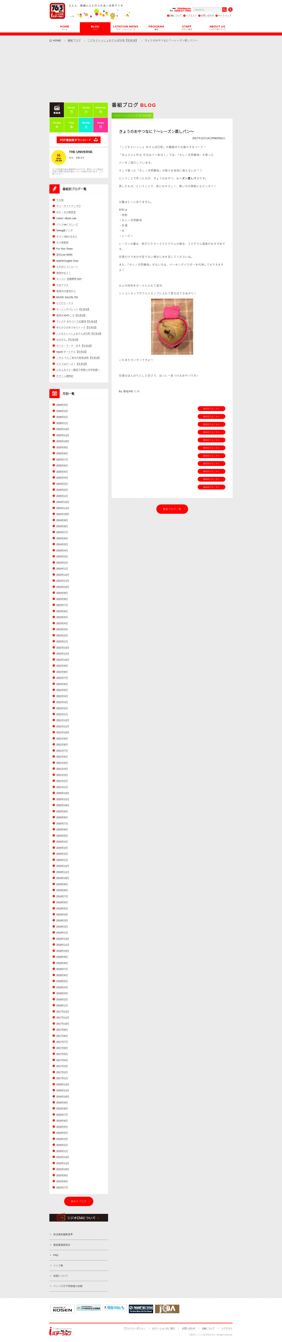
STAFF (186, 27)
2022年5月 (62, 690)
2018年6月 (62, 975)
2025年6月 (62, 465)
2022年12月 (62, 647)
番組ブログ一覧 (172, 509)
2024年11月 (62, 508)
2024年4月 (62, 550)
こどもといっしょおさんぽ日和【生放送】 (113, 40)
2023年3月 (62, 629)
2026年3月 (62, 411)
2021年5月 (62, 762)
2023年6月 (62, 611)
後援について (60, 1275)
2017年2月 (62, 1072)
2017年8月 (62, 1035)
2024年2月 (62, 562)
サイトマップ (224, 15)
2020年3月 (62, 847)
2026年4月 (62, 404)
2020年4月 (62, 841)
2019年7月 (62, 896)
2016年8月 (62, 1108)
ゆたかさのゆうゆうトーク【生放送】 (77, 327)
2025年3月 (62, 483)
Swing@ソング (64, 230)
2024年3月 (62, 556)
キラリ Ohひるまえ (66, 236)
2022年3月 (62, 702)
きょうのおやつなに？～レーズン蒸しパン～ (156, 132)
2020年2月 (62, 853)
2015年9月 (62, 1175)
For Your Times (64, 248)
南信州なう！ (63, 273)
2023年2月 (62, 635)
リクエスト (191, 15)
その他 (60, 200)
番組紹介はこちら (211, 409)
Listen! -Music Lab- (66, 218)
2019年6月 (62, 902)
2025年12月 (62, 429)
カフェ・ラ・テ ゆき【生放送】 (74, 345)
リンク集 (58, 1265)
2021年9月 (62, 738)
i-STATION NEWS (125, 27)
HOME (64, 27)
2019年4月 (62, 914)
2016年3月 (62, 1139)
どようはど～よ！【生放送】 (72, 363)
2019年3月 (62, 920)
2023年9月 (62, 592)
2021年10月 (62, 732)
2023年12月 (62, 574)
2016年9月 (62, 1102)
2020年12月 (62, 793)
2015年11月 (62, 1163)
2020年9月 (62, 811)
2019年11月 (62, 872)
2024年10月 (62, 514)
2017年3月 (62, 1066)
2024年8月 (62, 526)
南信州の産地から (66, 291)
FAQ (55, 1255)
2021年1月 (62, 787)
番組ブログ (74, 40)
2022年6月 (62, 684)
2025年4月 (62, 477)
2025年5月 (62, 471)
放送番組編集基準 (63, 1234)
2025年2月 (62, 489)
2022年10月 (62, 659)
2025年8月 (62, 453)
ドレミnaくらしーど (67, 224)
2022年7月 (62, 677)
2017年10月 (62, 1023)
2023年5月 (62, 617)
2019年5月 (62, 908)
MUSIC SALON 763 (67, 297)
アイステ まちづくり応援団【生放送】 (77, 321)
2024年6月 (62, 538)
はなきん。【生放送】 (67, 339)
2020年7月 (62, 823)
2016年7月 (62, 1114)
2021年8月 (62, 744)
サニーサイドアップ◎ (68, 206)
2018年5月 (62, 981)
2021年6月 (62, 756)
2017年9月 (62, 1029)
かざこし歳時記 (64, 376)
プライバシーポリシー (134, 1328)
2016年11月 (62, 1090)
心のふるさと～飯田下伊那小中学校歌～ (78, 369)
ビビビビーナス (64, 303)
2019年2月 (62, 926)
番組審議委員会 (61, 1244)
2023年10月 (62, 586)
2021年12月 (62, 720)
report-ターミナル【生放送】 (72, 351)
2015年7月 (62, 1187)
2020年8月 (62, 817)
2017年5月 (62, 1054)
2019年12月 (62, 865)
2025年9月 (62, 447)
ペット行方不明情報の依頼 (67, 1286)
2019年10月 (62, 878)
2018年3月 (62, 993)
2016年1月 (62, 1151)
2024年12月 (62, 501)
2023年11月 (62, 580)
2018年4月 (62, 987)
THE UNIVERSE (81, 152)
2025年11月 (62, 435)
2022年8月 (62, 671)
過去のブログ (79, 1201)
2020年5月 (62, 835)
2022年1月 (62, 714)
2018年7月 (62, 969)
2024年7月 (62, 532)
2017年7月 (62, 1041)
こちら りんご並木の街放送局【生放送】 (78, 357)
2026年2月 (62, 417)
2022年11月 (62, 653)
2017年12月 (62, 1011)
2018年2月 (62, 999)
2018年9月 (62, 956)
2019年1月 (62, 932)
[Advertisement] (141, 72)
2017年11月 (62, 1017)
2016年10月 (62, 1096)
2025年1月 (62, 496)
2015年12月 (62, 1157)
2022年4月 (62, 696)
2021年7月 (62, 750)
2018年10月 (62, 950)
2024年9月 (62, 520)
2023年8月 (62, 599)
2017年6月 (62, 1048)
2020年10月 (62, 805)
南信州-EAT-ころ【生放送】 (71, 315)
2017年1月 (62, 1078)
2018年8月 (62, 963)
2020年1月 (62, 859)
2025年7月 (62, 459)
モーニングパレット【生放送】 (73, 309)
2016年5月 (62, 1126)
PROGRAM (156, 27)
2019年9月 (62, 884)
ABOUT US (217, 27)
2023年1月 (62, 641)
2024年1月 (62, 568)
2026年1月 (62, 423)
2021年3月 (62, 775)
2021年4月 (62, 768)
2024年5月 (62, 544)
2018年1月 (62, 1005)
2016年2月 (62, 1144)
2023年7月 (62, 605)
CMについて (175, 15)
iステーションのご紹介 (163, 1328)
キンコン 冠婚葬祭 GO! (69, 279)
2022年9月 (62, 665)
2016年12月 (62, 1084)
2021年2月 (62, 781)
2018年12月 (62, 938)
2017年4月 (62, 1060)
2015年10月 (62, 1169)
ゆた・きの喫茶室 (66, 212)
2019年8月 (62, 890)
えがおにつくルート (67, 266)
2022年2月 (62, 708)
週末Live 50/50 (64, 254)
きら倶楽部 (62, 242)
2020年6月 (62, 829)
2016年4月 (62, 1132)
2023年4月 (62, 623)
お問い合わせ (207, 15)
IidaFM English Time (67, 260)
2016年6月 (62, 1120)
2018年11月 (62, 944)
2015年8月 (62, 1181)
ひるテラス (62, 285)
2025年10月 (62, 441)
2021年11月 (62, 726)
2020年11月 (62, 799)
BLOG (95, 27)
